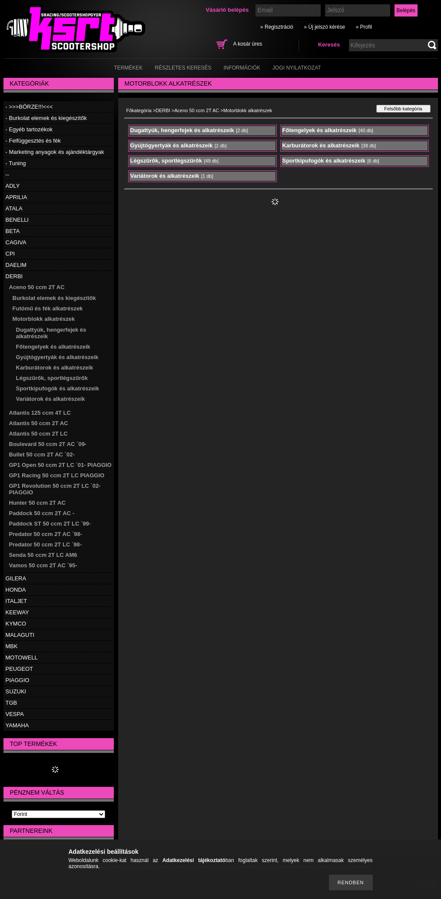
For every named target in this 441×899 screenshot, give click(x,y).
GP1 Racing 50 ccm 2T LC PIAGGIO (57, 475)
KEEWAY (17, 612)
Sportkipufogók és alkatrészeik (57, 388)
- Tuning (16, 163)
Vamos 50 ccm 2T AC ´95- (43, 565)
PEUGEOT (19, 669)
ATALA (14, 208)
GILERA (16, 578)
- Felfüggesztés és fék (33, 140)
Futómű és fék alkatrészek (48, 308)
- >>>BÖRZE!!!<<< (29, 106)
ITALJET (16, 601)
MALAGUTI (20, 635)
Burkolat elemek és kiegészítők (54, 298)
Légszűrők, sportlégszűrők (52, 378)
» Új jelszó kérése (324, 27)
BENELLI (17, 219)
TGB (11, 702)
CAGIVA (16, 242)
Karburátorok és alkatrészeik (54, 367)
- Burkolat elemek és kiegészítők (46, 118)
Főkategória (139, 110)
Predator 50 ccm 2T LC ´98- (45, 544)
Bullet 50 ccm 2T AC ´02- (42, 454)
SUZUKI (16, 691)
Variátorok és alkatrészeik (50, 399)
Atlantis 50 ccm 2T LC (38, 433)
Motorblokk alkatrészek (44, 319)
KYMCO (16, 623)
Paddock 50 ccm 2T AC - (42, 513)
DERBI (14, 276)
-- (8, 174)
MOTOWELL (22, 657)
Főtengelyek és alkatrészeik (53, 346)
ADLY (13, 186)
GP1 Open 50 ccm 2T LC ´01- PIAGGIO (60, 465)
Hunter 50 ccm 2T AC (37, 502)
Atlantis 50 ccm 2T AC (38, 423)
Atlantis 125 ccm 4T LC (40, 413)
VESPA (15, 714)
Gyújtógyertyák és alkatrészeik (57, 357)
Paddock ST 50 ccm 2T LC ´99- (50, 523)
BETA (13, 231)
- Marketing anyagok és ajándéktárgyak (55, 152)
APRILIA (16, 197)
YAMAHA (17, 725)
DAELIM (16, 265)
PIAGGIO (18, 680)
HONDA (16, 589)
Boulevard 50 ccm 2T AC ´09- (48, 444)
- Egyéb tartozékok (29, 129)
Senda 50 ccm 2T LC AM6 (43, 555)
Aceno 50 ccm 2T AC (37, 287)
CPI (10, 253)
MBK (12, 646)
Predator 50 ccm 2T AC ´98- (46, 534)
